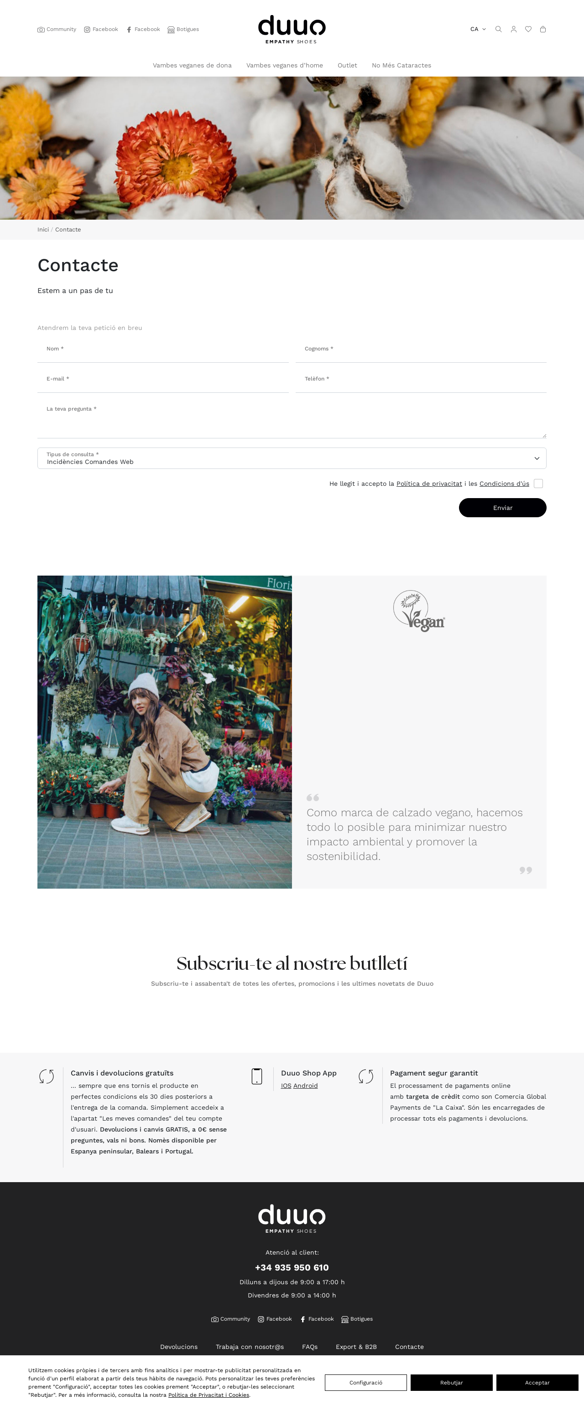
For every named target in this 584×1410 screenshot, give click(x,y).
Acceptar (537, 1382)
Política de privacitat (429, 483)
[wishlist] (528, 29)
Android (305, 1085)
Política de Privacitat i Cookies (208, 1395)
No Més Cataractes (401, 65)
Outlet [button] (347, 65)
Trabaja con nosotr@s (250, 1346)
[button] (513, 29)
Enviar (503, 507)
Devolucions (179, 1346)
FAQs (310, 1346)
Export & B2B (356, 1346)
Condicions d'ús (504, 483)
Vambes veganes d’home (284, 65)
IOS (286, 1085)
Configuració (365, 1382)
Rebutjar (451, 1382)
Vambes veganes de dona (192, 65)
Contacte (409, 1346)
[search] (498, 29)
